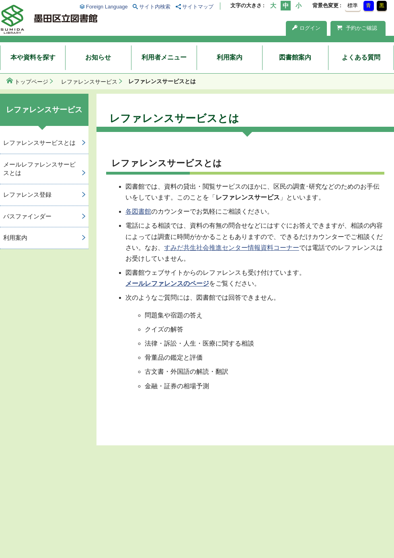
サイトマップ (197, 7)
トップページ (31, 81)
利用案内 (229, 57)
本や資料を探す (32, 57)
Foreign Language (107, 7)
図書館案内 (295, 57)
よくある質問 (361, 57)
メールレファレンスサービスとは (39, 168)
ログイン (306, 28)
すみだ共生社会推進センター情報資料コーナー (231, 247)
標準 (352, 5)
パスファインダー (27, 216)
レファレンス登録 (27, 194)
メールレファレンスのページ (167, 283)
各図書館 (138, 211)
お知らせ (98, 57)
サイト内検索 (154, 7)
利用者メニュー (164, 57)
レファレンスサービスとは (39, 142)
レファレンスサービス (89, 81)
